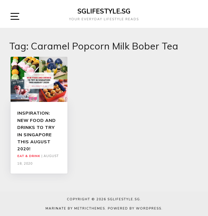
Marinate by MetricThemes (75, 208)
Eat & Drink (28, 156)
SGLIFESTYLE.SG (104, 11)
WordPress (148, 208)
